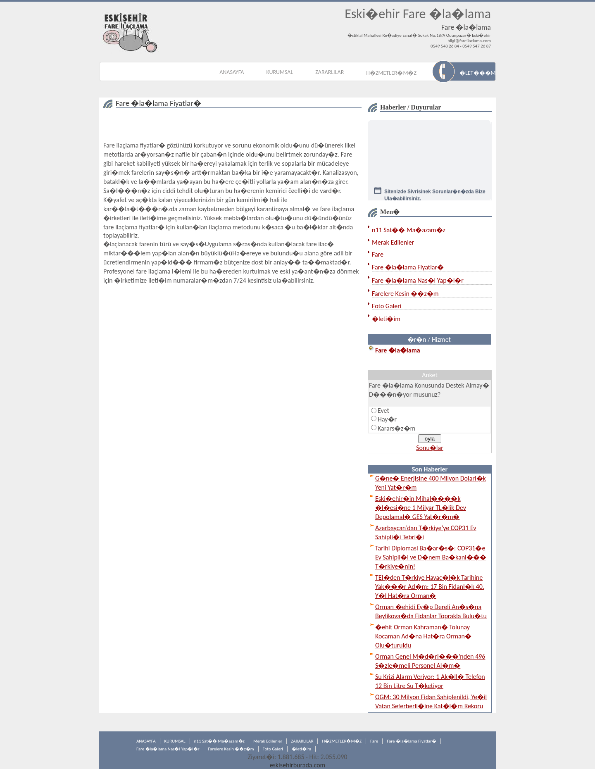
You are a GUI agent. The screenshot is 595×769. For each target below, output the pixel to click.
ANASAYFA (231, 72)
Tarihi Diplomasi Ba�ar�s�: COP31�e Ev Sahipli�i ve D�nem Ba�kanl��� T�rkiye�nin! (430, 557)
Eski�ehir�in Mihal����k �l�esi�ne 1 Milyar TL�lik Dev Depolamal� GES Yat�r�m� (420, 508)
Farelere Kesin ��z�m (405, 294)
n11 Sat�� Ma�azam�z (408, 230)
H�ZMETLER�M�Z (391, 72)
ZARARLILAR (329, 72)
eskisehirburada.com (298, 765)
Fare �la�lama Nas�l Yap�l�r (418, 280)
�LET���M (477, 72)
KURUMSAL (279, 72)
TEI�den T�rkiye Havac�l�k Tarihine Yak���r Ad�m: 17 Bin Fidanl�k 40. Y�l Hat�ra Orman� (429, 587)
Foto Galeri (386, 306)
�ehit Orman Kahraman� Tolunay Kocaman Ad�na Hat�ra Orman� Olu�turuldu (423, 636)
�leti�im (386, 319)
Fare (377, 254)
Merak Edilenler (393, 242)
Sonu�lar (429, 448)
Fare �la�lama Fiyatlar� (408, 267)
